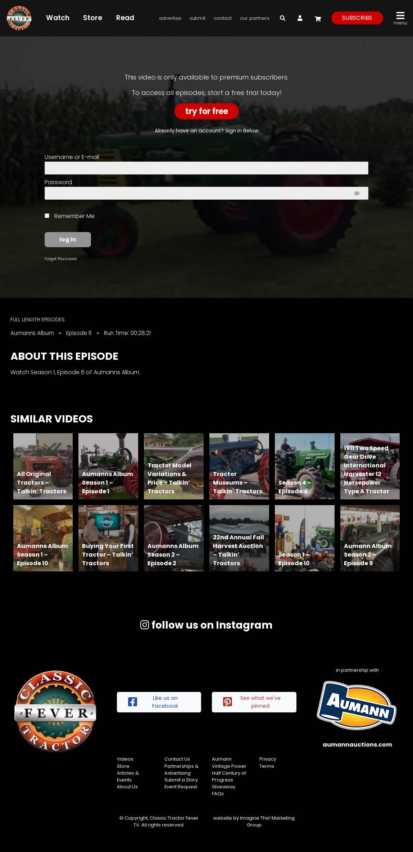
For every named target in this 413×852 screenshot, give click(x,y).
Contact (223, 18)
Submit (197, 18)
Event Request (180, 787)
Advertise (170, 18)
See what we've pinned (252, 702)
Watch (57, 18)
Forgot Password (61, 259)
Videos (125, 759)
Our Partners (254, 18)
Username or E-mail (72, 157)
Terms (266, 766)
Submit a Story (181, 780)
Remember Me (70, 216)
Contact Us (177, 759)
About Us (127, 787)
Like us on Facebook (153, 702)
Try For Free (206, 111)
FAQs (218, 793)
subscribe (357, 18)
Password (58, 182)
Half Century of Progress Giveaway (229, 780)
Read (125, 18)
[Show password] (356, 193)
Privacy (267, 759)
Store (93, 18)
